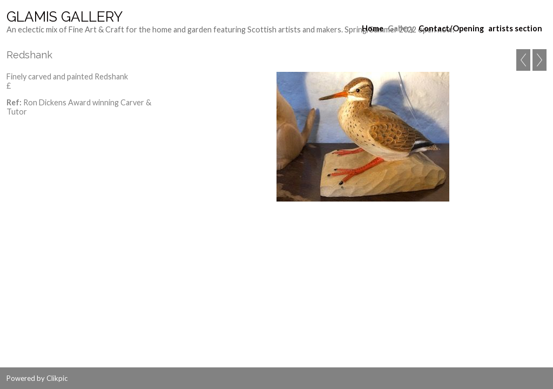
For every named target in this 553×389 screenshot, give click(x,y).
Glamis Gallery (64, 17)
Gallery (401, 28)
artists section (515, 28)
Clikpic (57, 378)
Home (372, 28)
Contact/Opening (451, 28)
